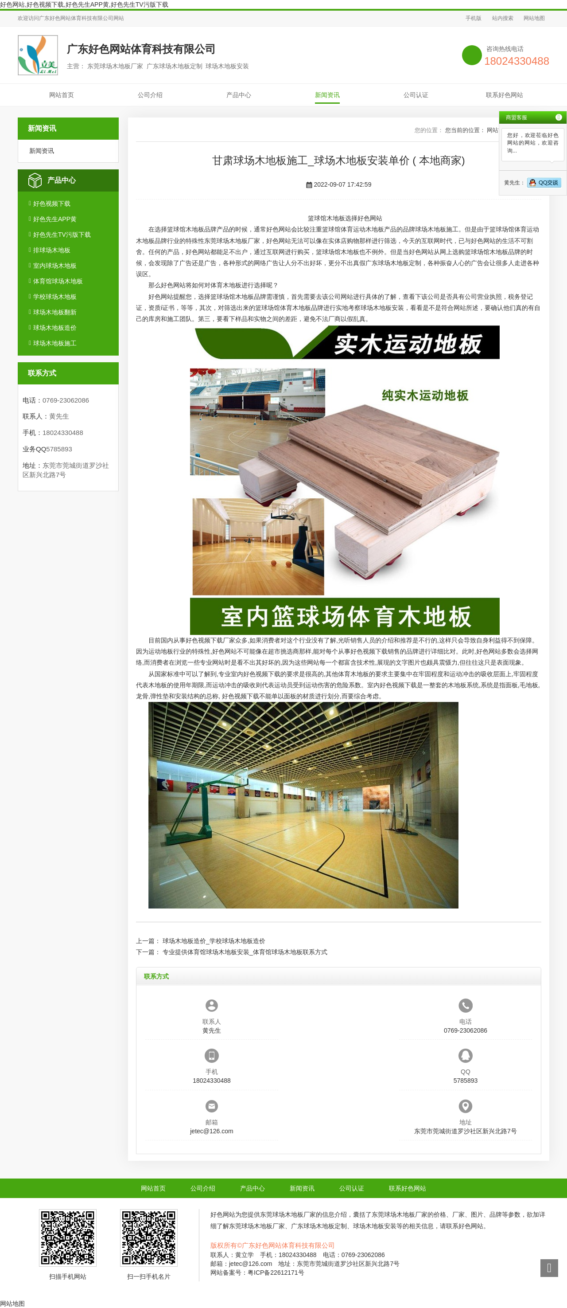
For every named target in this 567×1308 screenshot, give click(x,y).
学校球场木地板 (55, 296)
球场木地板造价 (55, 327)
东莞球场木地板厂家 (232, 240)
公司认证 (416, 94)
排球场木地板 (51, 250)
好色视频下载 (51, 203)
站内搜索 (502, 18)
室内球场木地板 (55, 265)
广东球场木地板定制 (393, 262)
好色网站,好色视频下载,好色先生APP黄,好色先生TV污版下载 (84, 4)
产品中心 (238, 94)
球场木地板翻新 (55, 312)
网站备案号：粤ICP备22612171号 (257, 1272)
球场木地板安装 (382, 307)
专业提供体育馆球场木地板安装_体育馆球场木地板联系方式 (245, 952)
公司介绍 (150, 94)
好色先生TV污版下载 (62, 234)
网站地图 (534, 18)
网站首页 (61, 94)
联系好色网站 (504, 94)
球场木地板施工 (55, 343)
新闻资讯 (327, 94)
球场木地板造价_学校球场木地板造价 (214, 940)
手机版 (474, 18)
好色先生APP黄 (55, 219)
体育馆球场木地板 (58, 281)
